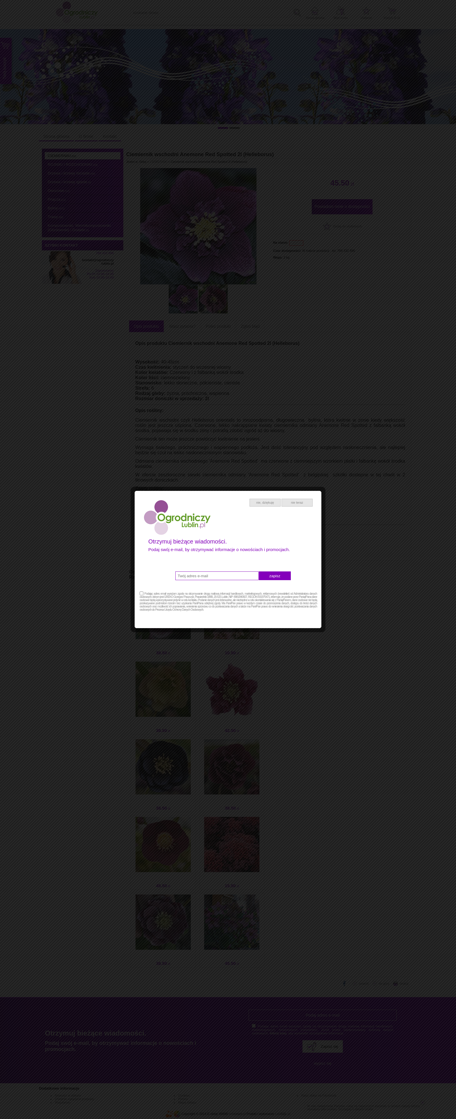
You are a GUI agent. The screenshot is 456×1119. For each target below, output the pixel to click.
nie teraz (297, 502)
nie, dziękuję (265, 502)
